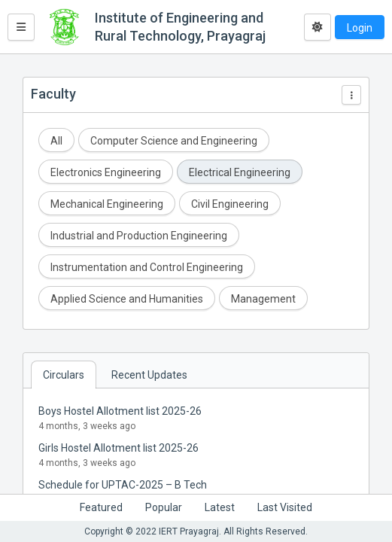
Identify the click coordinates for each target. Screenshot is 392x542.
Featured (101, 507)
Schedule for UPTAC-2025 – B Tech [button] (122, 485)
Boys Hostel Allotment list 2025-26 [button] (120, 411)
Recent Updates (149, 375)
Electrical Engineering (239, 172)
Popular (163, 507)
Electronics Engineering (105, 172)
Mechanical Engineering (106, 204)
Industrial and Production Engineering (138, 236)
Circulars (63, 375)
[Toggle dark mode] (317, 27)
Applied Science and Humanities (126, 299)
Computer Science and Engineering (173, 141)
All (56, 141)
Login (359, 28)
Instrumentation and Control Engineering (146, 267)
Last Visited (284, 507)
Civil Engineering (230, 204)
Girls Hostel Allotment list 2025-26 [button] (118, 448)
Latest (220, 507)
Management (263, 299)
